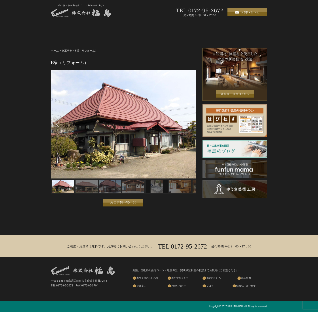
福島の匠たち (159, 29)
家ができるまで (128, 29)
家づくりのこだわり (97, 29)
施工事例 (189, 29)
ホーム (66, 29)
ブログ (251, 29)
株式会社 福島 (81, 10)
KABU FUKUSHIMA (237, 306)
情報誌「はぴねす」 (247, 285)
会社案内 (220, 29)
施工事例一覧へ (123, 202)
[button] (57, 124)
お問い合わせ (178, 285)
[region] (123, 132)
